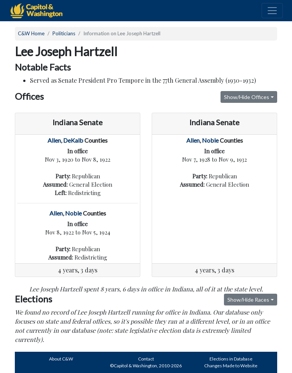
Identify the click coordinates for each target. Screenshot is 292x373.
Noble (73, 213)
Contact (146, 359)
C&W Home (31, 33)
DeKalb (73, 140)
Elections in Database (230, 359)
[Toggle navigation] (272, 10)
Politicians (63, 33)
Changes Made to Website (230, 365)
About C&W (61, 359)
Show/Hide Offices (246, 97)
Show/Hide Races (248, 299)
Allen (54, 140)
